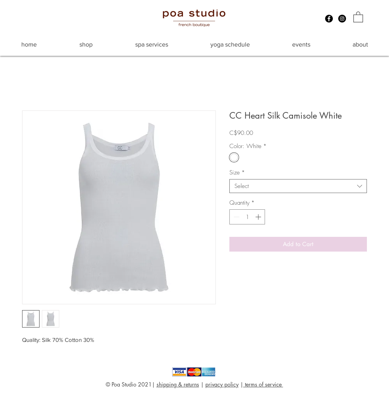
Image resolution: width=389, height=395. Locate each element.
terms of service (263, 384)
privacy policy (222, 384)
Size (237, 172)
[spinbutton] (247, 217)
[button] (358, 16)
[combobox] (298, 186)
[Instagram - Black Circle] (342, 18)
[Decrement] (236, 217)
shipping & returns (178, 384)
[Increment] (259, 217)
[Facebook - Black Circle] (329, 18)
